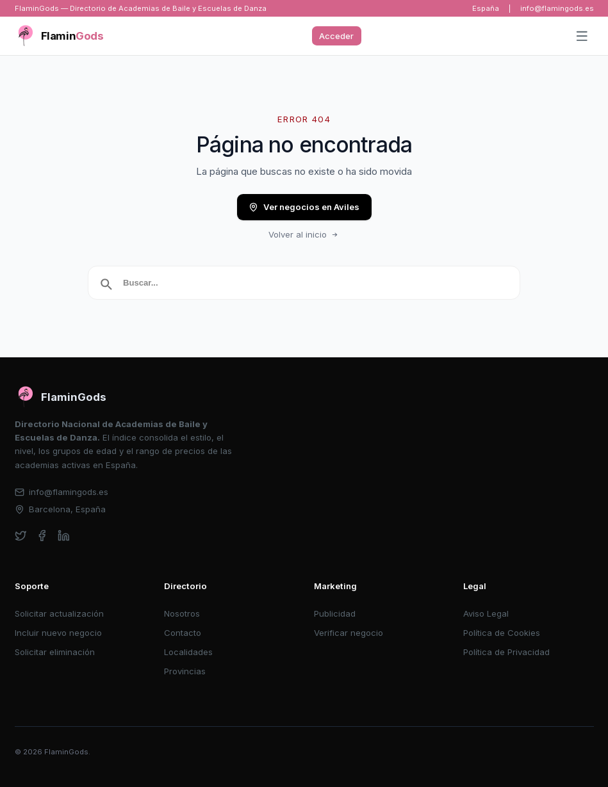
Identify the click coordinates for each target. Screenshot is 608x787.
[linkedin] (64, 536)
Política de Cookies (501, 633)
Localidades (188, 652)
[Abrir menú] (582, 36)
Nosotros (182, 613)
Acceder (336, 36)
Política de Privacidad (506, 652)
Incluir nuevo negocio (58, 633)
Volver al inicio (304, 234)
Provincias (185, 671)
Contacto (182, 633)
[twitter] (21, 536)
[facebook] (42, 536)
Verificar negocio (348, 633)
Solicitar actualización (59, 613)
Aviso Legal (486, 613)
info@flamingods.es (557, 8)
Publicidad (335, 613)
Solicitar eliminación (55, 652)
